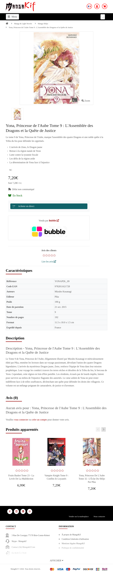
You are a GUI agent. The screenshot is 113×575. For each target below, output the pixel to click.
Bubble (54, 220)
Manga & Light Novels (23, 23)
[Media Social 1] (9, 511)
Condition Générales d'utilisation (75, 539)
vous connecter (21, 419)
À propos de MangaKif (71, 535)
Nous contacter (99, 516)
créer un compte (40, 419)
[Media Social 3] (23, 511)
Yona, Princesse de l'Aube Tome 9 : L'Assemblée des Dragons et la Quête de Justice (41, 27)
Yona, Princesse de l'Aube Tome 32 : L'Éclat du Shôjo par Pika (92, 478)
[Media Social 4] (29, 511)
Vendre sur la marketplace (79, 516)
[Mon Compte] (97, 6)
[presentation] (98, 429)
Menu (12, 16)
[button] (56, 561)
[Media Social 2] (16, 511)
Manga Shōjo (43, 23)
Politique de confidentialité (73, 548)
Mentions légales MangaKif (73, 543)
